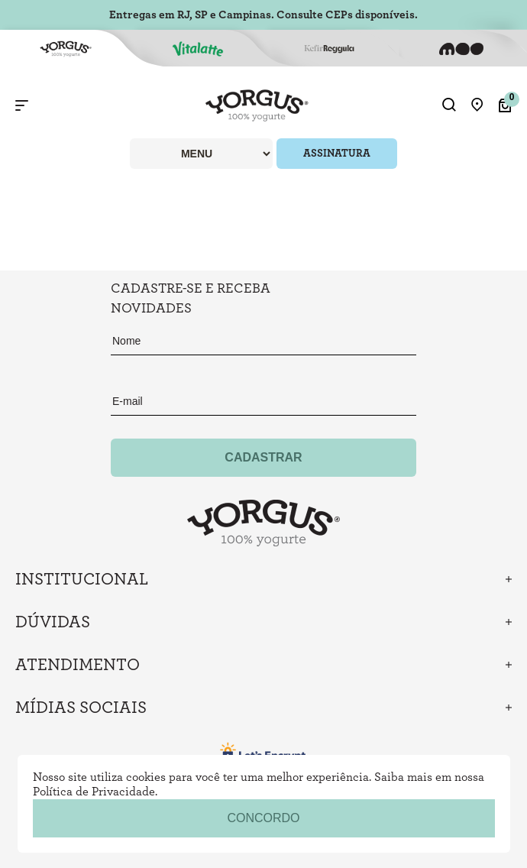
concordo (263, 817)
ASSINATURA (336, 153)
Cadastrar (263, 457)
